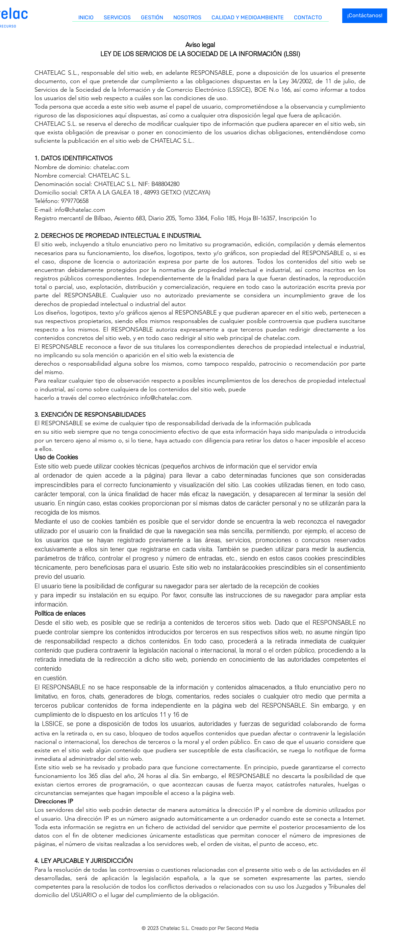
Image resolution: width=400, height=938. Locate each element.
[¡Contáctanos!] (364, 15)
